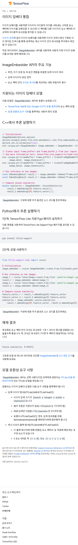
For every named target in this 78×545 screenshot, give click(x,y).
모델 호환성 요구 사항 (18, 111)
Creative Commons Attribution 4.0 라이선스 (55, 448)
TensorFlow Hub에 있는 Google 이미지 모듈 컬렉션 (33, 106)
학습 (4, 11)
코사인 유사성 (29, 82)
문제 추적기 (7, 523)
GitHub (5, 502)
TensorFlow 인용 (9, 541)
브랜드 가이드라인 (10, 537)
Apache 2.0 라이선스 (42, 451)
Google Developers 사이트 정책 (26, 454)
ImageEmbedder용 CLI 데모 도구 (56, 355)
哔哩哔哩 (6, 511)
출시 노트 (6, 528)
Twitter (5, 506)
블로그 (5, 497)
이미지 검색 (8, 38)
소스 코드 (48, 200)
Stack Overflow (9, 532)
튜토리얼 (12, 11)
